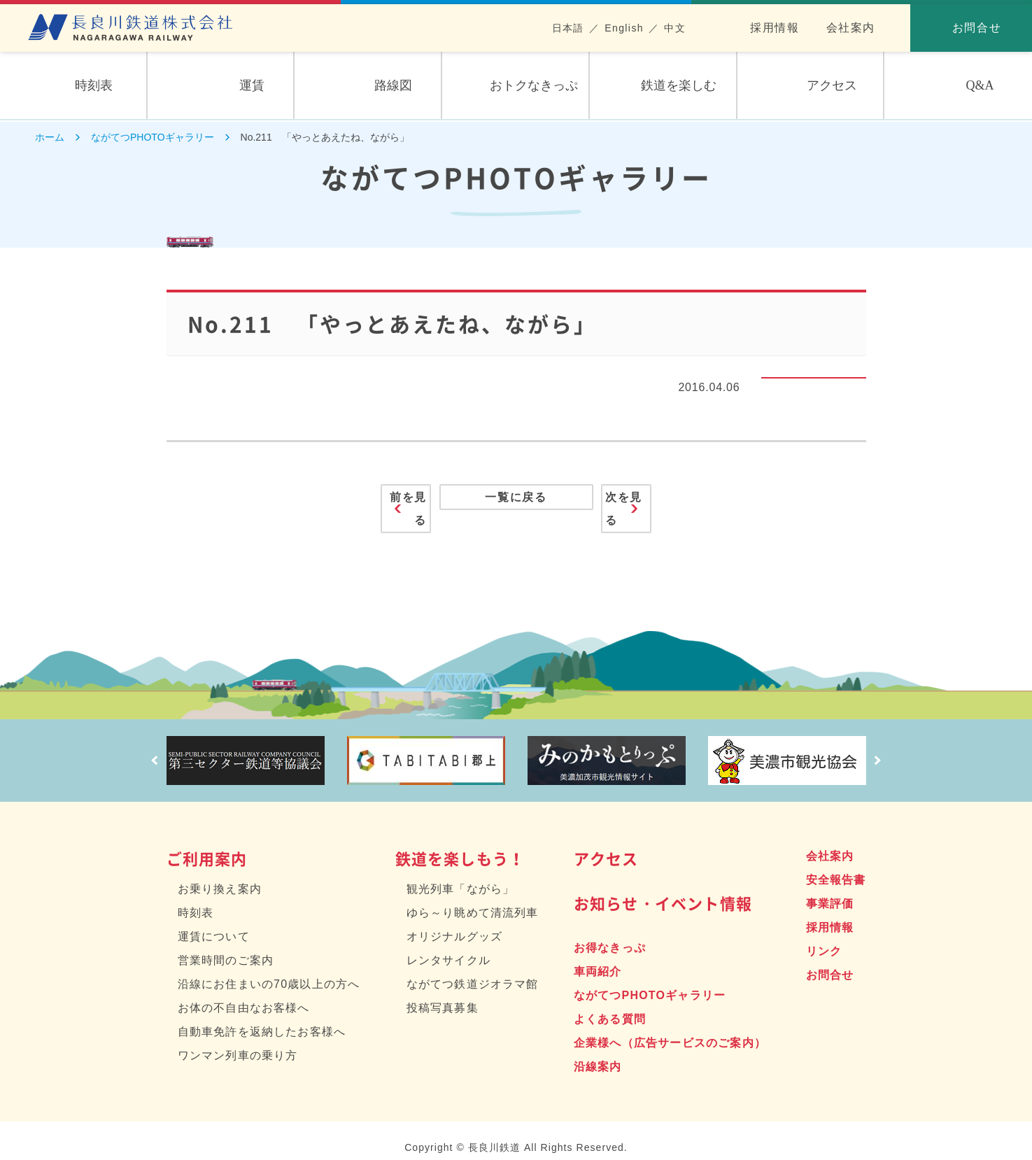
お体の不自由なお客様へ (244, 994)
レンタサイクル (448, 946)
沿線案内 (598, 1053)
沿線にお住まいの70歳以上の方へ (269, 970)
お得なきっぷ (610, 934)
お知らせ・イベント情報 (663, 888)
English (624, 28)
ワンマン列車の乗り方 (238, 1041)
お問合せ (830, 961)
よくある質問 (610, 1005)
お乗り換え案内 (220, 875)
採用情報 (774, 28)
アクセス (606, 844)
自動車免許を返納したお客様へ (262, 1018)
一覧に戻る (516, 502)
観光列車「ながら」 (461, 875)
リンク (824, 937)
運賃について (214, 922)
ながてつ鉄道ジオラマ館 (473, 970)
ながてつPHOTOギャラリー (650, 981)
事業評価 (830, 890)
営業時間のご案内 (226, 946)
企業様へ (670, 1029)
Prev (149, 746)
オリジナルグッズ (455, 922)
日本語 (568, 28)
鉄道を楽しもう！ (460, 844)
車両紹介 (598, 957)
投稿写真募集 (443, 994)
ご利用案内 (207, 844)
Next (883, 746)
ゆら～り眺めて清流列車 (473, 899)
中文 (675, 28)
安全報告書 (836, 866)
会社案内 (850, 28)
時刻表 (196, 899)
